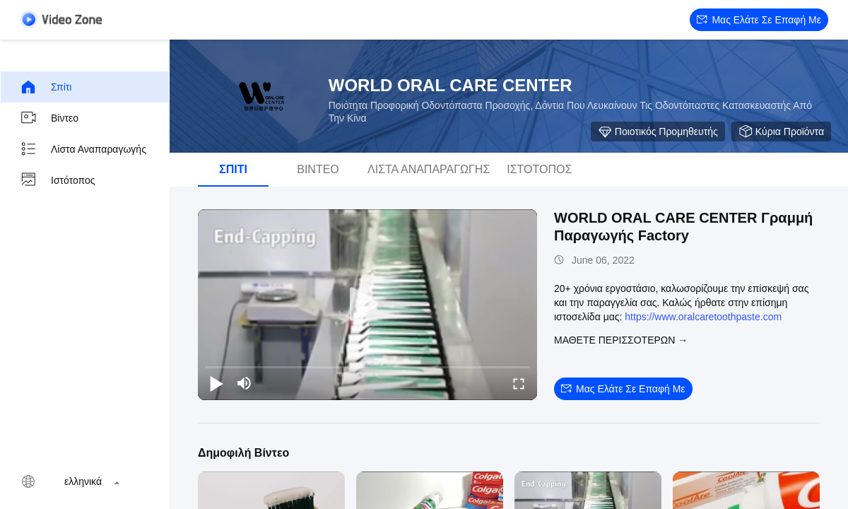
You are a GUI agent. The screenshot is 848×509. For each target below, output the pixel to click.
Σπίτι (45, 86)
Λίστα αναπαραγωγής (83, 149)
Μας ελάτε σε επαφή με (759, 19)
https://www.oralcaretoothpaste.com (703, 316)
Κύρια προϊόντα (781, 131)
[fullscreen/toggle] (519, 383)
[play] (367, 304)
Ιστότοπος (57, 180)
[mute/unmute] (244, 383)
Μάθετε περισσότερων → (621, 340)
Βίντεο (49, 118)
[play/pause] (216, 383)
